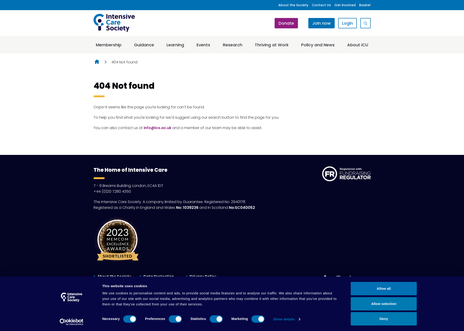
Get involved (345, 5)
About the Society (293, 5)
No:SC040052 (242, 207)
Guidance (144, 45)
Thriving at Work (272, 45)
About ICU (357, 45)
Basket (365, 5)
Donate (286, 23)
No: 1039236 (187, 207)
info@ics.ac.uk (157, 127)
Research (232, 45)
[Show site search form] (365, 23)
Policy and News (318, 45)
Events (203, 45)
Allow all (384, 288)
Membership (108, 45)
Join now (321, 23)
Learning (175, 45)
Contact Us (321, 5)
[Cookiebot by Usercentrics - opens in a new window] (71, 322)
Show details (284, 319)
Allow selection (383, 304)
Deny (383, 319)
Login (347, 23)
